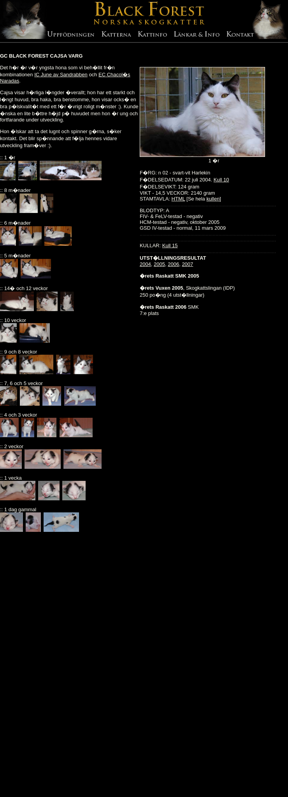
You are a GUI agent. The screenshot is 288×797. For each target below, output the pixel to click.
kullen (213, 199)
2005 (159, 264)
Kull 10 (221, 180)
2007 (187, 264)
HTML (178, 199)
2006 (173, 264)
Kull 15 (170, 245)
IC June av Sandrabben (61, 74)
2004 (145, 264)
